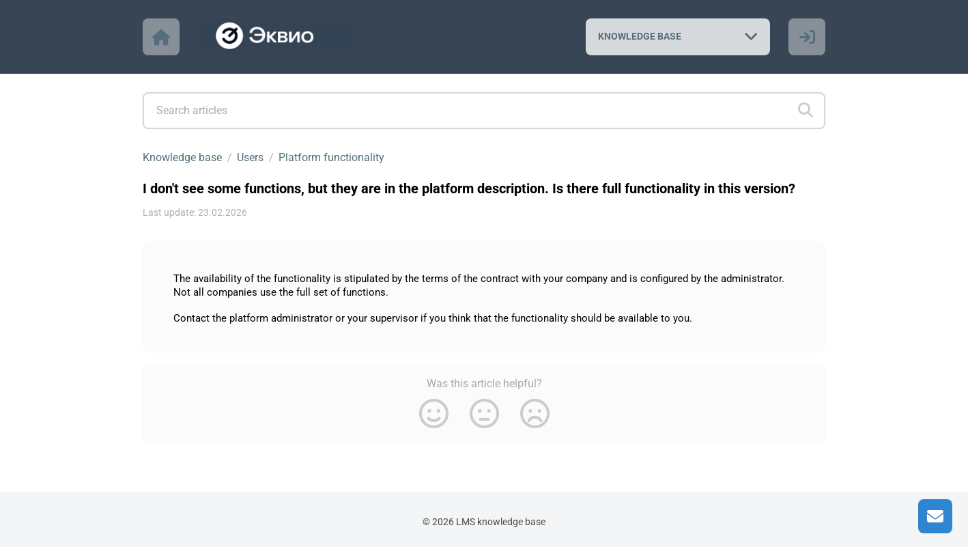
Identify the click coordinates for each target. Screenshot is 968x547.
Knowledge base (182, 157)
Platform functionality (331, 157)
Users (250, 157)
